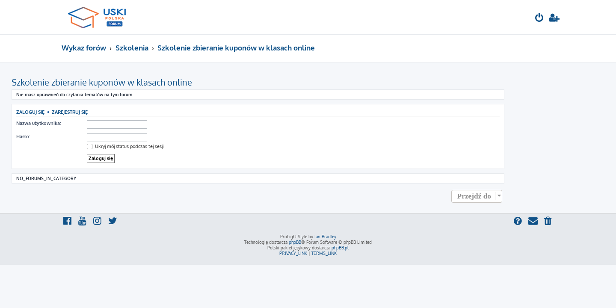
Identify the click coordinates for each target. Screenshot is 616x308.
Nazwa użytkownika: (88, 123)
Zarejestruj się (120, 112)
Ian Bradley (325, 236)
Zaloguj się (80, 112)
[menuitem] (539, 18)
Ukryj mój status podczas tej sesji (175, 146)
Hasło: (73, 136)
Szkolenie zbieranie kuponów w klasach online (152, 82)
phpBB (295, 242)
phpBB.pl (340, 247)
